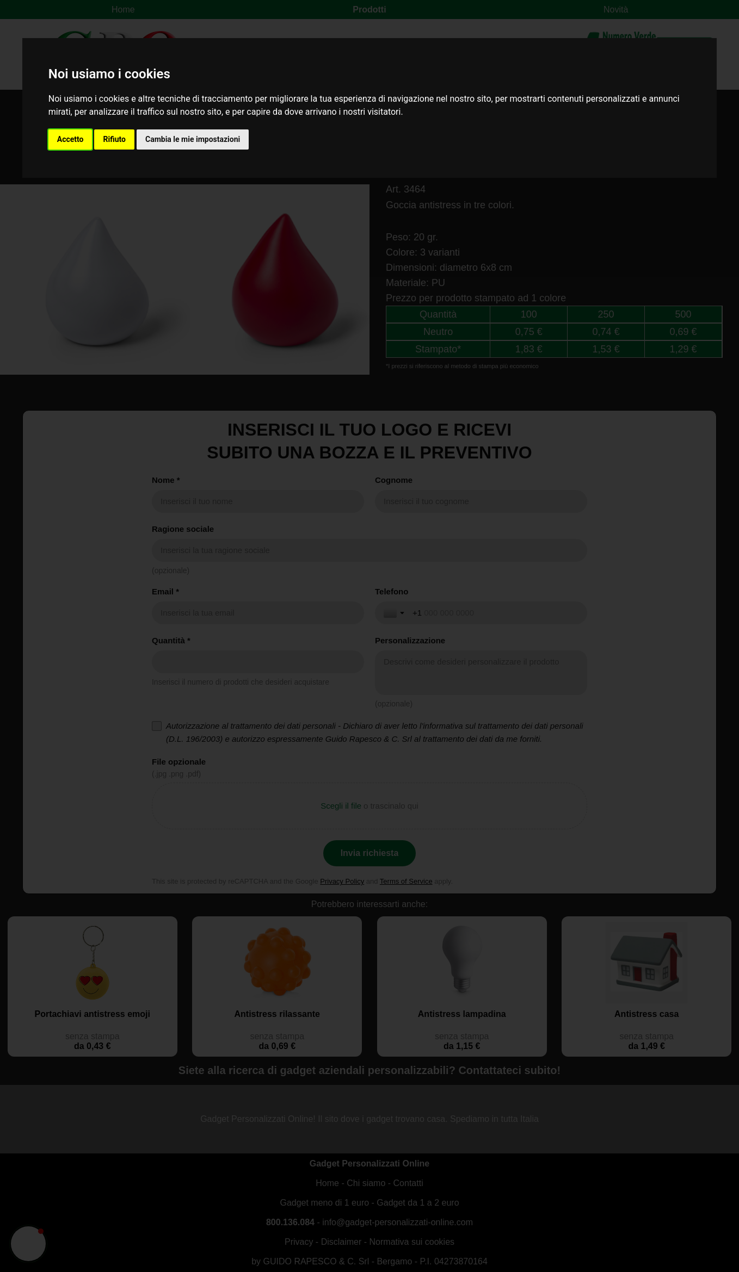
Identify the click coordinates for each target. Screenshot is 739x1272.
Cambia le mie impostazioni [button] (192, 139)
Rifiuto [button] (114, 139)
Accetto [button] (70, 139)
